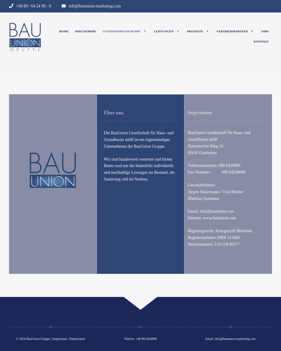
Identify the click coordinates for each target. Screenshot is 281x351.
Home (64, 31)
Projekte (195, 31)
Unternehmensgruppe (121, 31)
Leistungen (163, 31)
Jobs (265, 31)
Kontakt (261, 41)
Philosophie (85, 31)
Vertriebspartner (232, 31)
